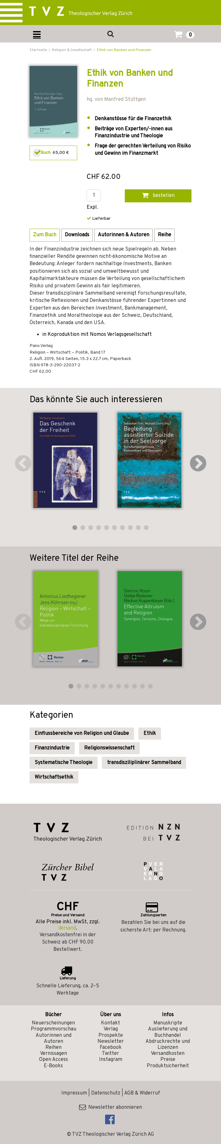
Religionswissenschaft (109, 748)
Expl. (92, 208)
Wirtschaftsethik (54, 777)
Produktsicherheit (168, 1066)
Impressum (74, 1093)
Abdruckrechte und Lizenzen (167, 1044)
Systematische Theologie (63, 763)
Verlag (111, 1029)
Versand (67, 928)
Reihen (53, 1047)
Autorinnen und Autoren (53, 1038)
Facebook (111, 1047)
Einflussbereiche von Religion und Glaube (82, 733)
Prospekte (110, 1035)
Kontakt (110, 1023)
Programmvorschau (53, 1029)
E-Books (53, 1066)
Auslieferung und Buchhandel (167, 1032)
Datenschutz (105, 1093)
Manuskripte (167, 1023)
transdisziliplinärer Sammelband (144, 763)
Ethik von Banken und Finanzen (124, 50)
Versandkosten (167, 1053)
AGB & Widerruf (142, 1093)
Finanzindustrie (52, 748)
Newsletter (110, 1041)
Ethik (150, 733)
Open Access (53, 1059)
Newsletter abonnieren (110, 1107)
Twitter (110, 1053)
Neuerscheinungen (53, 1023)
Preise (167, 1059)
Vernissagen (53, 1053)
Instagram (110, 1059)
